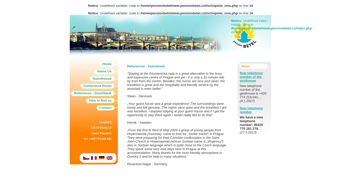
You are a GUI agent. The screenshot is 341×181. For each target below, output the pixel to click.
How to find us (100, 100)
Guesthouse (102, 78)
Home (107, 64)
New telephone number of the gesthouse (251, 76)
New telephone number (251, 110)
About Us (104, 71)
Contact (105, 108)
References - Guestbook (93, 93)
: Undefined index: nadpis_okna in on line (251, 26)
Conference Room (97, 86)
